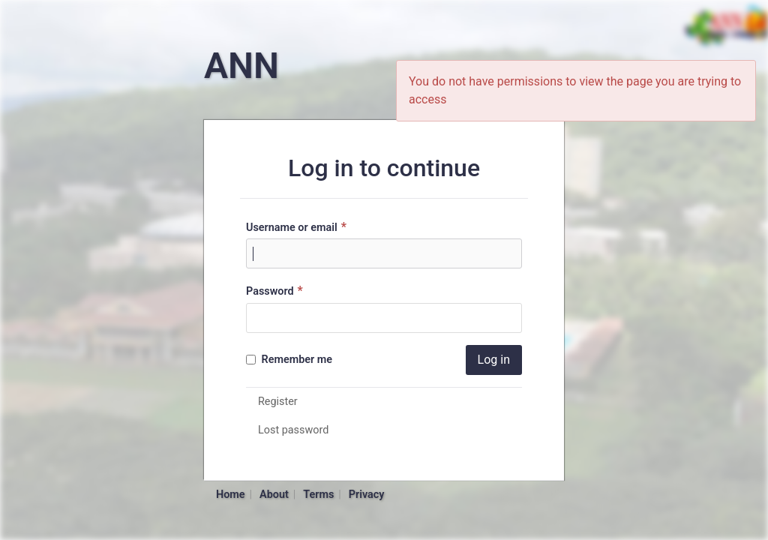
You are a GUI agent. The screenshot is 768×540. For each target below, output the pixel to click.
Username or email (298, 227)
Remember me (289, 359)
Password (276, 291)
